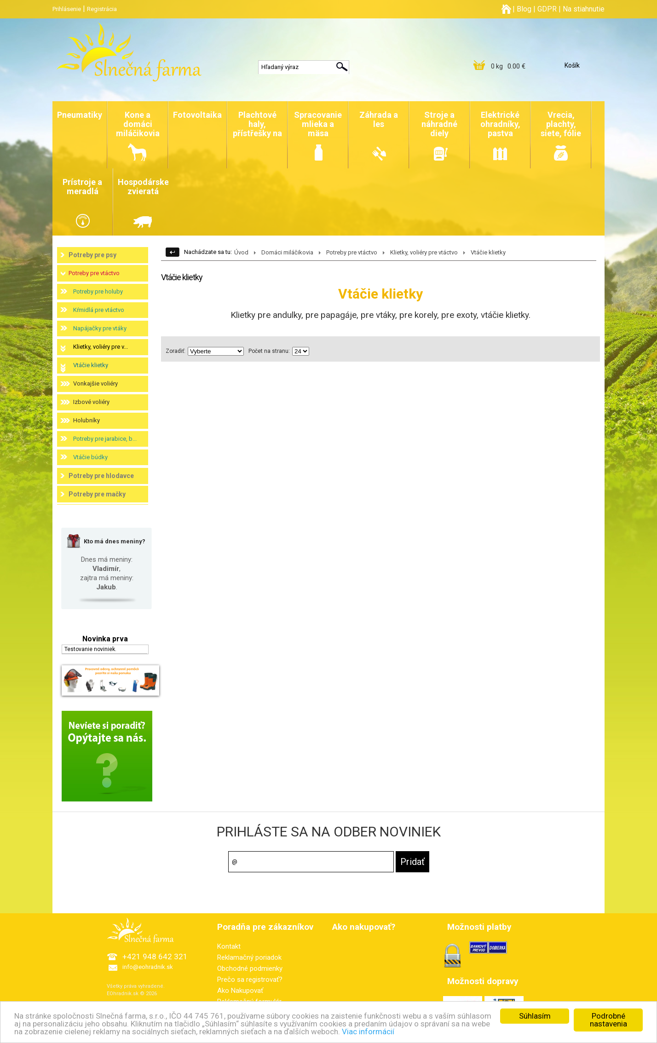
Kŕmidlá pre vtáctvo (98, 309)
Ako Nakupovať (240, 990)
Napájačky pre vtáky (100, 328)
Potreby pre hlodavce (101, 475)
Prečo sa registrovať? (249, 979)
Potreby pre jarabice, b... (105, 438)
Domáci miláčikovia (287, 252)
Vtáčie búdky (90, 457)
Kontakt (229, 946)
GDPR (547, 9)
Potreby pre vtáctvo (94, 273)
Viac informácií (368, 1033)
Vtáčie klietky (90, 365)
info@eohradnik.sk (147, 966)
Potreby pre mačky (97, 494)
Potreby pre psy (92, 255)
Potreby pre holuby (98, 291)
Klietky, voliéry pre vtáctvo (424, 252)
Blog (524, 9)
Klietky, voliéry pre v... (100, 346)
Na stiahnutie (584, 9)
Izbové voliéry (91, 401)
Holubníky (86, 420)
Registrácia (102, 9)
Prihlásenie (66, 9)
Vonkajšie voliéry (95, 383)
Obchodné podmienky (249, 968)
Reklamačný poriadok (249, 957)
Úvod (241, 252)
